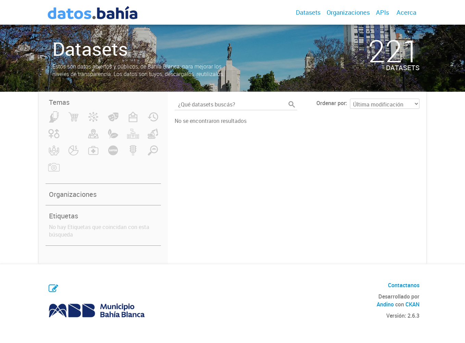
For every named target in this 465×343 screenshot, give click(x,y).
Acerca (406, 12)
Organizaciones (348, 12)
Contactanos (403, 285)
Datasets (308, 12)
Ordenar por (330, 103)
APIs (382, 12)
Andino (385, 304)
